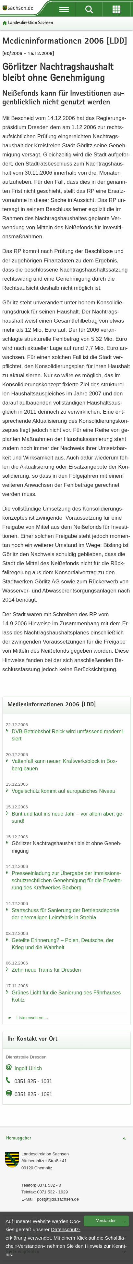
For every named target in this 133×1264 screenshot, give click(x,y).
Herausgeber (18, 1138)
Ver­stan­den (106, 1220)
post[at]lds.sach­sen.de (58, 1199)
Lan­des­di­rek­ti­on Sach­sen (30, 22)
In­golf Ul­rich (28, 1068)
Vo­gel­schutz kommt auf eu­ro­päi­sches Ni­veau (63, 791)
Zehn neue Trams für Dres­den (46, 970)
